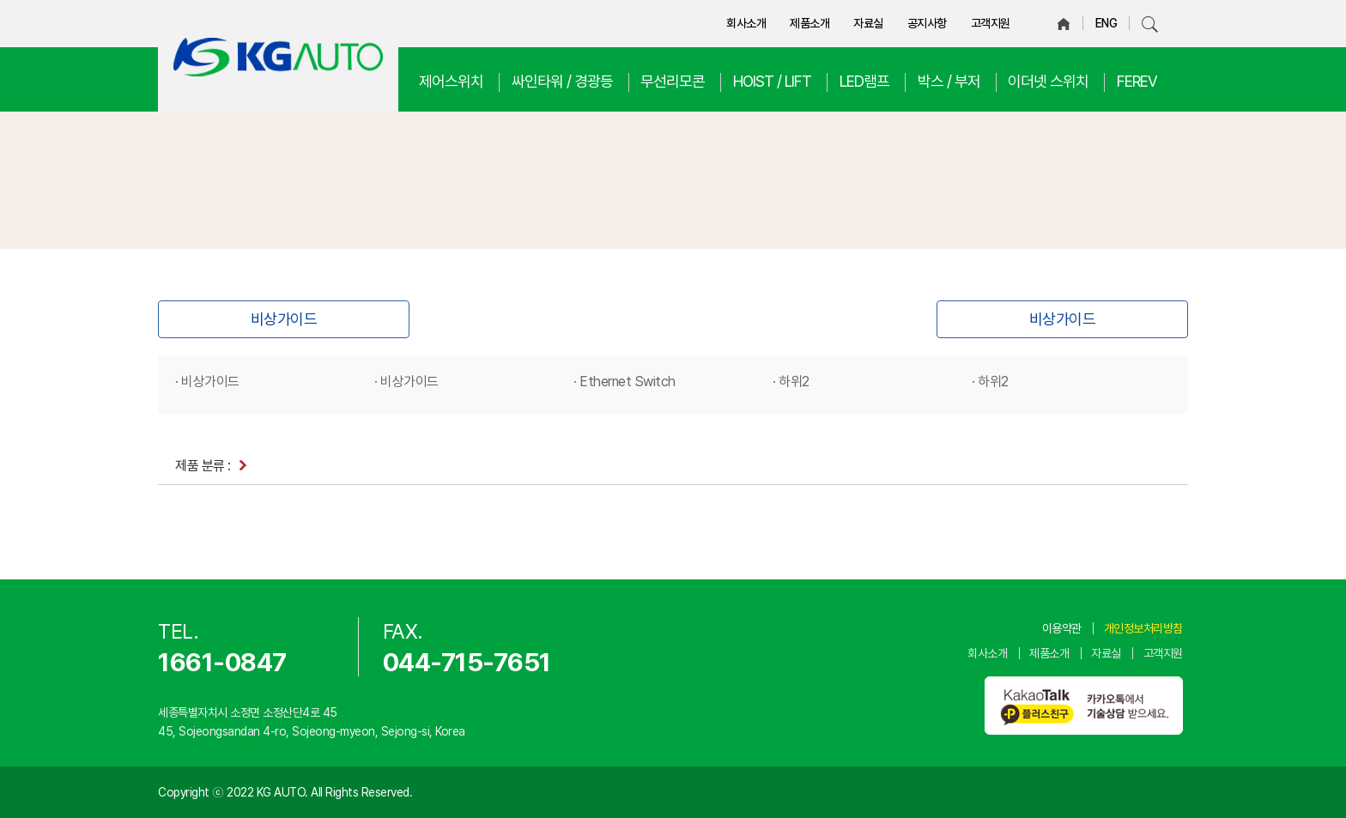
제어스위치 (451, 81)
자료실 (868, 23)
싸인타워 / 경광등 (562, 81)
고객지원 (990, 23)
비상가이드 (284, 319)
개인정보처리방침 (1143, 628)
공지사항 (927, 23)
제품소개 (809, 23)
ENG (1106, 23)
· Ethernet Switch (624, 381)
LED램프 (864, 81)
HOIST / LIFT (772, 81)
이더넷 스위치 (1048, 81)
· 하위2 (791, 381)
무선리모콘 (672, 81)
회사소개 (746, 23)
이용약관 (1062, 628)
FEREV (1137, 81)
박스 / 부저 (949, 81)
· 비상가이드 (207, 381)
